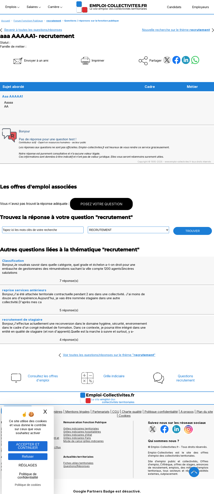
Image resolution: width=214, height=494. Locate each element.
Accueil (5, 20)
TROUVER (192, 222)
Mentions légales (77, 379)
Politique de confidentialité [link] (28, 475)
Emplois (12, 7)
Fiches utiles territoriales (78, 430)
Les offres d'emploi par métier (20, 395)
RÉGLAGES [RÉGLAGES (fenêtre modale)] (28, 465)
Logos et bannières (48, 379)
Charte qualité (132, 379)
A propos (187, 379)
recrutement (53, 20)
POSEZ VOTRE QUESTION (101, 196)
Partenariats (101, 379)
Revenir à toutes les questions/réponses (33, 30)
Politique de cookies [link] (28, 484)
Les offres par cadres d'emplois (21, 402)
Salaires (34, 7)
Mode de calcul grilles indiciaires (83, 408)
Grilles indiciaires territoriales (81, 395)
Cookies (125, 383)
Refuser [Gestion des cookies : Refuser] (28, 456)
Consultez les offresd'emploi (43, 345)
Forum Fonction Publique (28, 20)
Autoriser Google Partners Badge (107, 483)
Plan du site (204, 379)
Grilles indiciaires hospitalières (82, 398)
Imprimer (92, 60)
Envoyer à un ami (30, 60)
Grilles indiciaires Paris (77, 405)
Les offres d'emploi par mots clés (22, 398)
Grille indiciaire (114, 343)
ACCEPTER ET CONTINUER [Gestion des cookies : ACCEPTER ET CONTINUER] (27, 446)
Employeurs (198, 7)
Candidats (172, 7)
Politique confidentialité (161, 379)
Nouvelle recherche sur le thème (176, 30)
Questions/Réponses (76, 433)
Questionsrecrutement (185, 345)
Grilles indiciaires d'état (77, 402)
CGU (115, 379)
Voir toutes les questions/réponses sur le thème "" (109, 322)
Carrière (55, 7)
